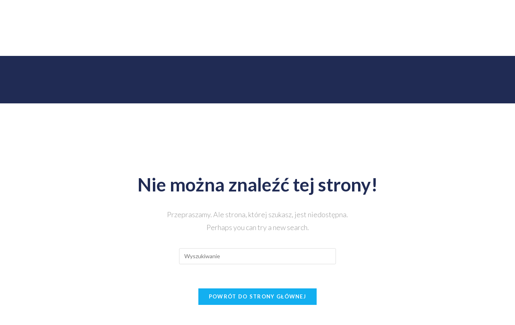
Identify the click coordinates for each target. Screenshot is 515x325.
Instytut (115, 41)
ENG (461, 41)
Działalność (154, 41)
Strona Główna (72, 41)
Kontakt (432, 41)
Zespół (191, 41)
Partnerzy (322, 41)
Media (400, 41)
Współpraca (364, 41)
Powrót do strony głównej (257, 296)
